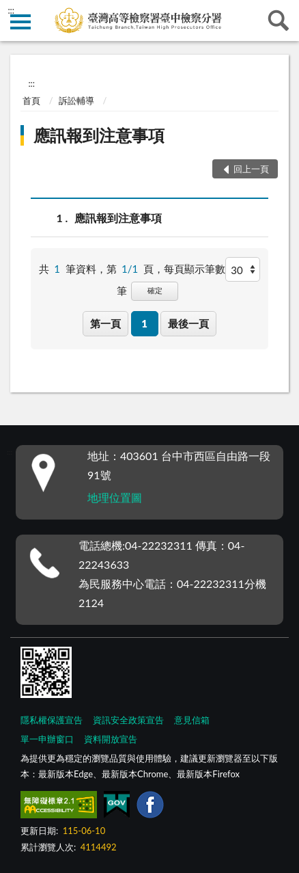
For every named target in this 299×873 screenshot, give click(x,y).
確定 (154, 290)
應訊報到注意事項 (99, 135)
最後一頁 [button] (188, 323)
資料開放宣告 (110, 739)
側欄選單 (20, 21)
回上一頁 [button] (251, 168)
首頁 (31, 100)
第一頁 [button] (105, 323)
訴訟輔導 (76, 100)
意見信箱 (192, 719)
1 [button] (144, 323)
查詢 (278, 20)
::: (11, 10)
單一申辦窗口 (47, 739)
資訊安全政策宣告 (128, 719)
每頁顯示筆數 (194, 269)
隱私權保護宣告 (51, 719)
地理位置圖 (114, 497)
